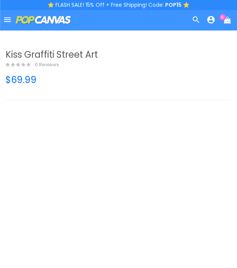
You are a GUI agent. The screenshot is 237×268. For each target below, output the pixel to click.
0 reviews (32, 65)
